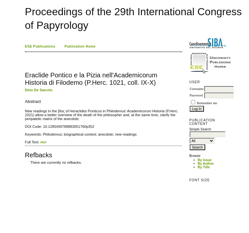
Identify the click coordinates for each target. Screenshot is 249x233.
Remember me (207, 103)
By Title (204, 167)
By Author (206, 163)
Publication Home (80, 46)
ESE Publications (40, 46)
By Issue (205, 160)
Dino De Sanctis (39, 90)
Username (197, 89)
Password (196, 95)
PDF (43, 142)
